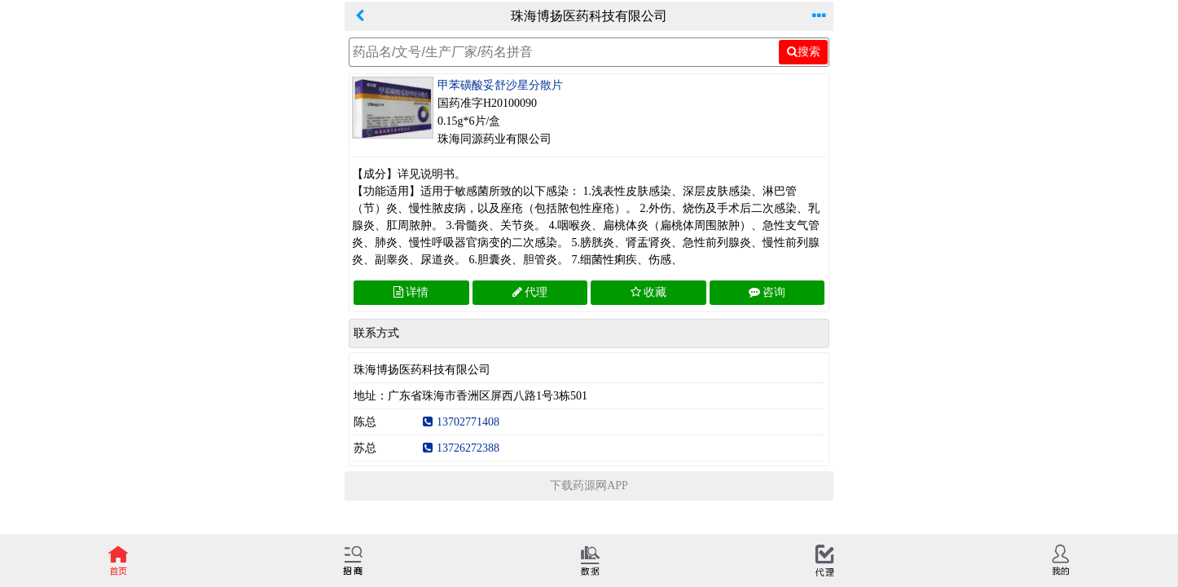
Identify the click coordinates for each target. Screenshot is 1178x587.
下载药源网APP (589, 485)
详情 (411, 292)
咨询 (767, 292)
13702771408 (461, 422)
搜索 (803, 51)
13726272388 (461, 448)
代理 (529, 292)
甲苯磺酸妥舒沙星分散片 (500, 85)
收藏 (648, 292)
